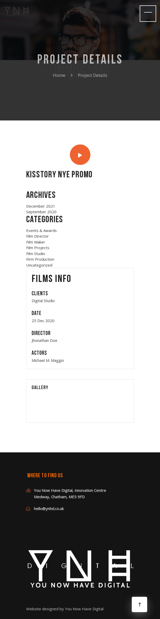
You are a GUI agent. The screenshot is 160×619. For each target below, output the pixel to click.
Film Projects (37, 247)
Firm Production (40, 259)
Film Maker (35, 242)
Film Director (37, 236)
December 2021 (40, 206)
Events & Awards (41, 230)
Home (59, 74)
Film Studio (35, 253)
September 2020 (41, 211)
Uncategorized (39, 265)
